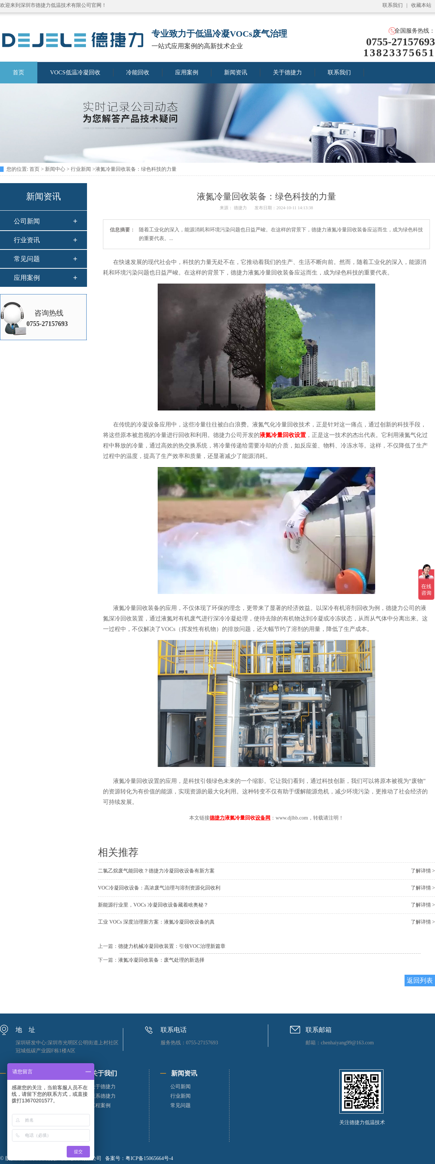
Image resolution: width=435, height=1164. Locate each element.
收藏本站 (421, 5)
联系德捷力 (103, 1096)
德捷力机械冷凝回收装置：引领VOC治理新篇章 (171, 946)
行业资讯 (27, 240)
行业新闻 (81, 169)
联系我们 (392, 5)
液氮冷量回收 (240, 818)
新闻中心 (55, 169)
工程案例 (100, 1105)
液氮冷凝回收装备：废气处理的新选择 (161, 960)
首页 (34, 169)
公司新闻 (27, 221)
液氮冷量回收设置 (283, 435)
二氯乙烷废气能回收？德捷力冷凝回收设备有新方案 (156, 871)
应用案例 (186, 72)
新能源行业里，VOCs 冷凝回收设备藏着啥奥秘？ (153, 905)
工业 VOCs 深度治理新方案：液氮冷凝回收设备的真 (156, 922)
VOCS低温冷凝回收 (75, 72)
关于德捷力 (287, 72)
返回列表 (420, 980)
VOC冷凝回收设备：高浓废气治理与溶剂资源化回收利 (159, 888)
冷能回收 (137, 72)
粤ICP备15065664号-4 (149, 1158)
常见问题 (27, 259)
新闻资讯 (235, 72)
